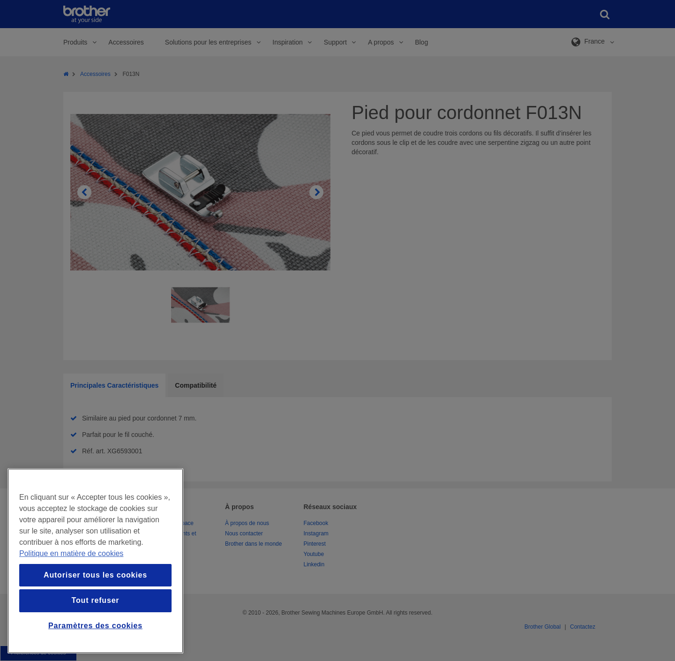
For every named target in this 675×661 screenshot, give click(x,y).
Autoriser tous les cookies (95, 575)
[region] (95, 560)
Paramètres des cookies (95, 626)
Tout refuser (96, 600)
